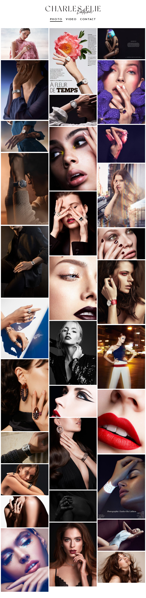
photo (56, 19)
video (71, 19)
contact (88, 19)
